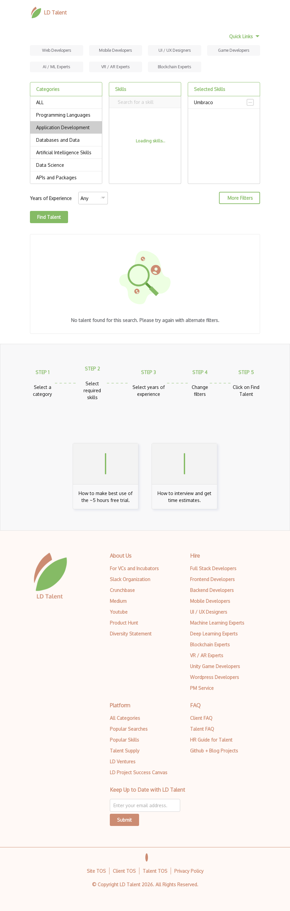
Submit (124, 820)
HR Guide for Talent (211, 740)
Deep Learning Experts (214, 633)
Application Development (66, 127)
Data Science (66, 165)
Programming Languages (66, 115)
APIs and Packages (66, 177)
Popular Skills (124, 740)
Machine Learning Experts (217, 623)
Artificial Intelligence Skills (66, 152)
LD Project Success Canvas (138, 772)
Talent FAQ (202, 729)
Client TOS (124, 871)
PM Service (202, 688)
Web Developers (56, 50)
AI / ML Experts (56, 66)
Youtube (119, 612)
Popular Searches (129, 729)
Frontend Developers (212, 579)
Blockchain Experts (174, 66)
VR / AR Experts (115, 66)
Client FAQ (201, 718)
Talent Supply (124, 750)
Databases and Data (66, 140)
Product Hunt (124, 623)
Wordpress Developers (214, 677)
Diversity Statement (131, 633)
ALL (66, 102)
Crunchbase (122, 590)
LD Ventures (122, 761)
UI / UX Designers (174, 50)
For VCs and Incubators (134, 568)
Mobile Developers (115, 50)
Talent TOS (155, 871)
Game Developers (233, 50)
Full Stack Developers (213, 568)
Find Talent (49, 217)
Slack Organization (130, 579)
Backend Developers (212, 590)
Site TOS (96, 871)
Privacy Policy (189, 871)
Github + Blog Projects (214, 750)
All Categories (125, 718)
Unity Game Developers (215, 666)
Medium (118, 601)
